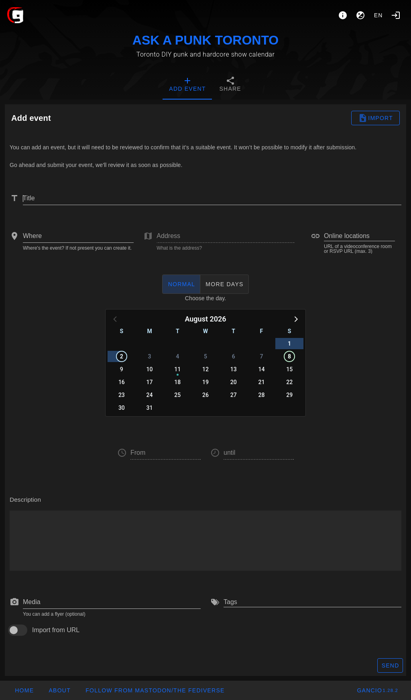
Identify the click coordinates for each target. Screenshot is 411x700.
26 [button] (205, 395)
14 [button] (261, 369)
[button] (295, 319)
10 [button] (149, 369)
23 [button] (121, 395)
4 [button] (177, 356)
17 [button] (149, 382)
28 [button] (261, 395)
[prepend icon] (14, 602)
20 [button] (233, 382)
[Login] (396, 15)
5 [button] (205, 356)
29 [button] (289, 395)
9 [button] (121, 369)
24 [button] (149, 395)
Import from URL (55, 630)
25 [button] (177, 395)
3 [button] (149, 356)
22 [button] (289, 382)
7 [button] (261, 356)
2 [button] (121, 356)
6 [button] (233, 356)
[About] (343, 15)
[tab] (187, 85)
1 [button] (289, 343)
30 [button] (121, 408)
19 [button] (205, 382)
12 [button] (205, 369)
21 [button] (261, 382)
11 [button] (177, 369)
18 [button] (177, 382)
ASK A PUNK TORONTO (205, 40)
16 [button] (121, 382)
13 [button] (233, 369)
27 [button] (233, 395)
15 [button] (289, 369)
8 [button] (289, 356)
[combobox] (78, 236)
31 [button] (149, 408)
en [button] (378, 15)
